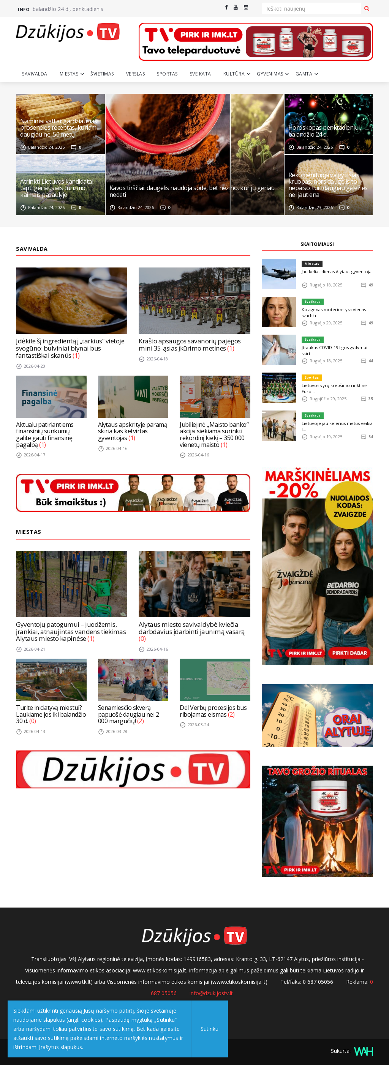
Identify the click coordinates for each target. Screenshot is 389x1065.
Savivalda (34, 74)
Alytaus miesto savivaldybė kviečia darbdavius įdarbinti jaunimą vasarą (191, 628)
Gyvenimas (270, 74)
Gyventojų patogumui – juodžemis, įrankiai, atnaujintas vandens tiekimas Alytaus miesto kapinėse (69, 631)
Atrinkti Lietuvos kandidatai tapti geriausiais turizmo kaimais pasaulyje (56, 188)
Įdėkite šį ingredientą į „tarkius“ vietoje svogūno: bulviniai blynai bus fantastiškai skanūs (69, 348)
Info (23, 9)
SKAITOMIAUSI (317, 244)
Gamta (304, 74)
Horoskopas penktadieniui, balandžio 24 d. (324, 131)
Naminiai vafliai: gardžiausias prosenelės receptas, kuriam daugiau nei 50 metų (58, 128)
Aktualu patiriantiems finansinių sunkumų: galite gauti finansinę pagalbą (45, 434)
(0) (142, 638)
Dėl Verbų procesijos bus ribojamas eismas (213, 710)
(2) (140, 720)
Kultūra (234, 74)
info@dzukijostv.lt (211, 993)
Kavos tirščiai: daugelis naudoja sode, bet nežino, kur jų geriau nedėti (192, 191)
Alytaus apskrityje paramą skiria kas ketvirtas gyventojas (133, 431)
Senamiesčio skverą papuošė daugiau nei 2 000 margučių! (128, 714)
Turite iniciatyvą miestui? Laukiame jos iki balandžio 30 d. (51, 714)
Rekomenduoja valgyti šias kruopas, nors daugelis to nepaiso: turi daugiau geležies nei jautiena (328, 185)
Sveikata (200, 74)
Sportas (167, 74)
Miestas (69, 74)
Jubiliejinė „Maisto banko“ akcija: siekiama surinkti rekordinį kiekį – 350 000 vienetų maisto (214, 434)
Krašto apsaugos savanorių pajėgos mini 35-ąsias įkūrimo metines (189, 344)
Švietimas (102, 74)
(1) (75, 355)
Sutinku (200, 1028)
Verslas (135, 74)
